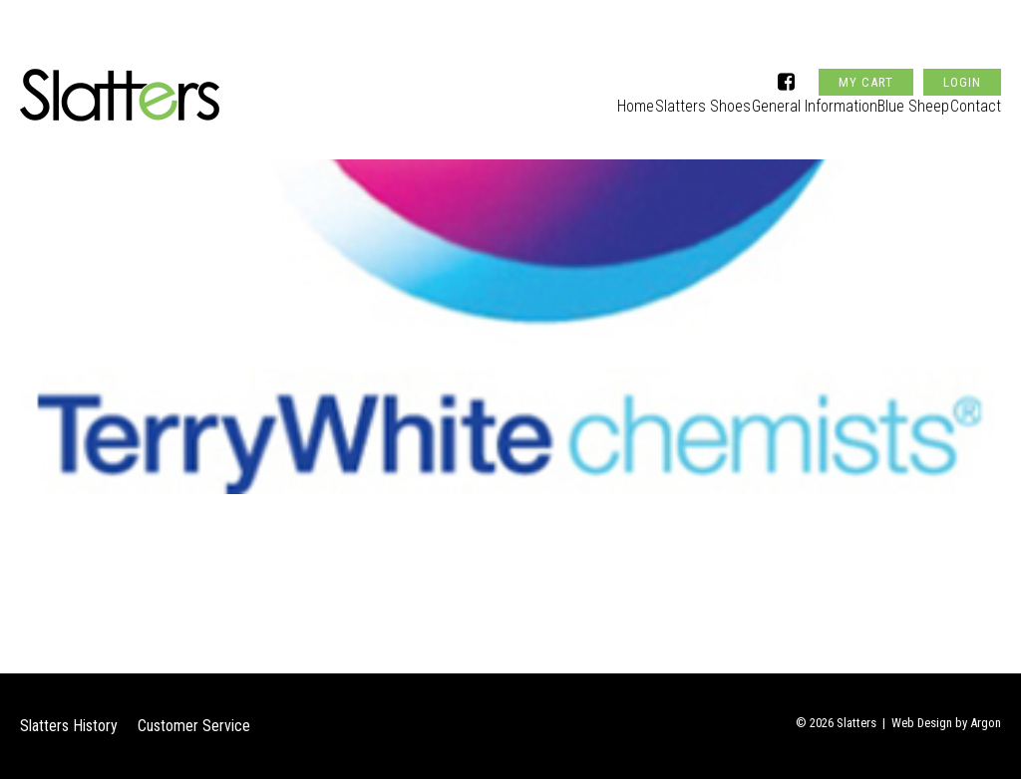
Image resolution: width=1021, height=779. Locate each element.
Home (569, 96)
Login (962, 43)
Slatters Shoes (654, 96)
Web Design (921, 722)
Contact (976, 96)
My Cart (866, 43)
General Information (781, 96)
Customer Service (194, 725)
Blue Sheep (896, 96)
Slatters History (69, 725)
